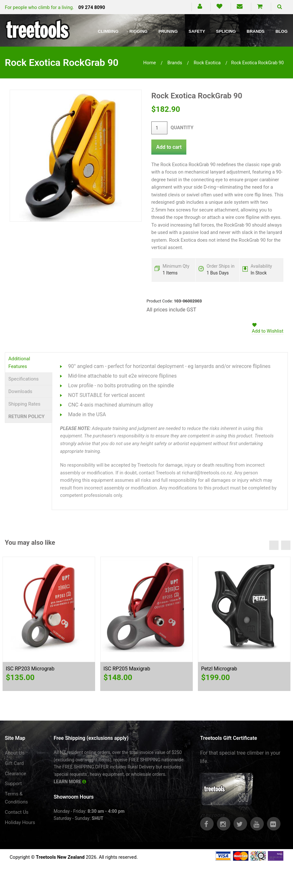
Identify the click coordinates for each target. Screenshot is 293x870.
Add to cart (169, 147)
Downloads (20, 391)
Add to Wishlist (267, 331)
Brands (256, 31)
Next (285, 545)
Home (149, 63)
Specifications (23, 379)
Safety (197, 31)
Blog (281, 31)
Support (13, 783)
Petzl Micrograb (219, 669)
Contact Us (17, 812)
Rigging (138, 31)
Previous (274, 545)
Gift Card (14, 763)
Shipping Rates (24, 404)
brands (174, 63)
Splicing (225, 31)
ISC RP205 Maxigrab (126, 669)
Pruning (168, 31)
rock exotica (207, 63)
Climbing (108, 31)
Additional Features (19, 362)
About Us (14, 753)
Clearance (15, 773)
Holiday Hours (20, 822)
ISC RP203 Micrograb (30, 669)
